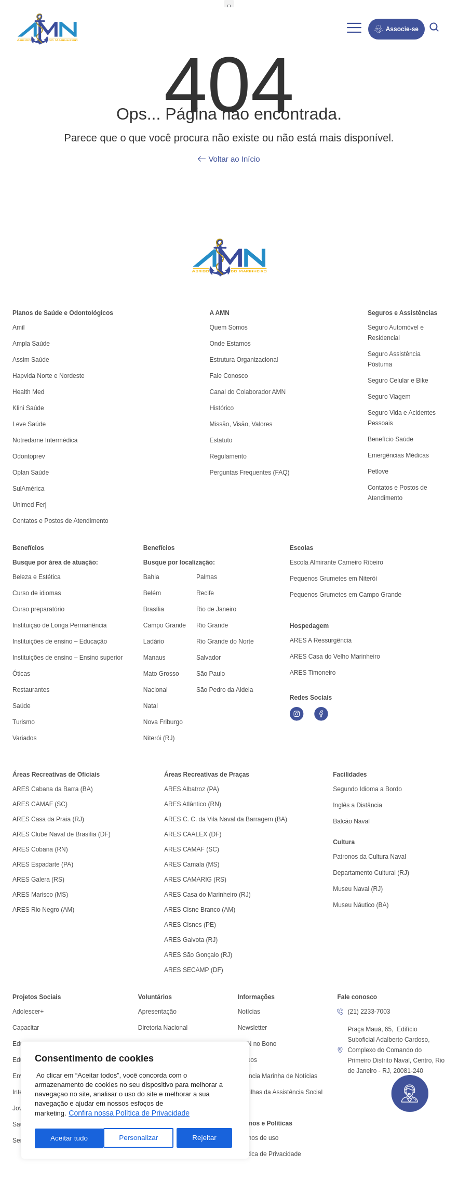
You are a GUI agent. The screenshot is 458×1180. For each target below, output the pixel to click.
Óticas (21, 673)
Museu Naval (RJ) (358, 889)
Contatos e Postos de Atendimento (397, 493)
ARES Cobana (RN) (40, 849)
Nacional (155, 689)
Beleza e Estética (36, 577)
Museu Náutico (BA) (360, 905)
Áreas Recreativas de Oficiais (56, 774)
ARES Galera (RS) (38, 879)
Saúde (21, 706)
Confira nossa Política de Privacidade (129, 1115)
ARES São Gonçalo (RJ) (198, 955)
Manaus (154, 657)
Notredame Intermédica (44, 440)
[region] (135, 1101)
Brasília (153, 609)
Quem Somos (228, 327)
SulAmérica (28, 488)
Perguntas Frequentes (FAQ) (249, 472)
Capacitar (25, 1027)
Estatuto (220, 440)
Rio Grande (212, 625)
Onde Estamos (229, 343)
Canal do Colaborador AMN (247, 392)
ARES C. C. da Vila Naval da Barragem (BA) (225, 819)
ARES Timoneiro (313, 672)
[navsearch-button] (434, 28)
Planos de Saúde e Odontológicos (62, 313)
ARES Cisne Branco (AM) (199, 909)
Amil (18, 327)
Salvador (208, 657)
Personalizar (69, 1138)
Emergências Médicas (398, 455)
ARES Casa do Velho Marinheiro (336, 656)
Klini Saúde (28, 408)
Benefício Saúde (390, 439)
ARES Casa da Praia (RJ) (48, 819)
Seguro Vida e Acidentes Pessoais (402, 418)
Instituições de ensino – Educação (59, 641)
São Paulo (210, 673)
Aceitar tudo (201, 1138)
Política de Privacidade (269, 1154)
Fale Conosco (228, 375)
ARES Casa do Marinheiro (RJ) (207, 894)
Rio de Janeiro (216, 609)
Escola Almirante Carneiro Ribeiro (336, 562)
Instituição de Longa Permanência (59, 625)
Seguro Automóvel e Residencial (396, 333)
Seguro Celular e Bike (398, 380)
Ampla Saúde (31, 343)
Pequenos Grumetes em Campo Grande (345, 594)
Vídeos (247, 1060)
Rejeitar (135, 1138)
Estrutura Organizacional (243, 359)
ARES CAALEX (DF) (193, 834)
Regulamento (227, 456)
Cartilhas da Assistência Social (280, 1092)
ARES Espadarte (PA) (42, 864)
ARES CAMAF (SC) (40, 804)
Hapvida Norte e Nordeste (48, 375)
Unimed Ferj (29, 504)
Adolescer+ (28, 1011)
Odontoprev (28, 456)
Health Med (28, 392)
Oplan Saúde (30, 472)
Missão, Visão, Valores (240, 424)
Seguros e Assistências (402, 313)
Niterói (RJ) (159, 738)
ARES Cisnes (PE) (190, 924)
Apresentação (157, 1011)
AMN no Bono (257, 1043)
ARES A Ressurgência (321, 640)
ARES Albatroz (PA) (191, 789)
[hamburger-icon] (354, 29)
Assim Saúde (30, 359)
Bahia (151, 577)
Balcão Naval (351, 821)
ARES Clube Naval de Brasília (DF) (61, 834)
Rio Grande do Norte (225, 641)
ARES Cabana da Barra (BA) (52, 789)
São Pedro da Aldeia (224, 689)
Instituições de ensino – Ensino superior (67, 657)
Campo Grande (164, 625)
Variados (24, 738)
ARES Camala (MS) (192, 864)
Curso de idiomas (36, 593)
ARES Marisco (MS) (40, 894)
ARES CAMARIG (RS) (195, 879)
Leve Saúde (29, 424)
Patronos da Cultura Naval (369, 856)
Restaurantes (30, 689)
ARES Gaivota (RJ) (191, 939)
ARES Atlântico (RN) (192, 804)
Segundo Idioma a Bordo (367, 789)
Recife (205, 593)
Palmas (206, 577)
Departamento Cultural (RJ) (371, 872)
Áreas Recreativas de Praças (206, 774)
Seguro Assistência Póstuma (394, 359)
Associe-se (396, 29)
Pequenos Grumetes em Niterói (333, 578)
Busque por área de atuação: (55, 562)
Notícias (249, 1011)
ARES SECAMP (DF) (193, 970)
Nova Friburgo (163, 722)
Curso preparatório (38, 609)
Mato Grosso (161, 673)
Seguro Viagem (389, 396)
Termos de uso (258, 1138)
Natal (150, 706)
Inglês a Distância (357, 805)
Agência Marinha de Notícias (277, 1076)
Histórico (221, 408)
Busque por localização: (179, 562)
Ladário (153, 641)
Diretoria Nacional (162, 1027)
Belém (152, 593)
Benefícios (28, 548)
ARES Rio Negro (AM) (43, 909)
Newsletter (252, 1027)
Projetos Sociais (36, 997)
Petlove (378, 471)
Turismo (23, 722)
